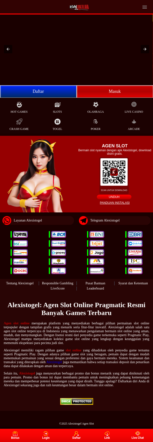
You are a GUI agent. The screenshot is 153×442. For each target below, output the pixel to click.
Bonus (15, 435)
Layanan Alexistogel (22, 220)
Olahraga (95, 106)
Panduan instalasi (115, 203)
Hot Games (19, 106)
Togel (57, 123)
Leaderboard (95, 288)
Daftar (38, 91)
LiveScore (58, 288)
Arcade (134, 123)
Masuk (115, 91)
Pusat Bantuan (95, 283)
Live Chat (137, 435)
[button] (8, 49)
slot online (73, 350)
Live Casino (134, 106)
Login (46, 435)
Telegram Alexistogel (99, 220)
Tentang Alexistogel (20, 283)
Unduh (114, 197)
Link (107, 435)
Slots (57, 106)
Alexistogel (54, 362)
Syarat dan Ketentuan (133, 283)
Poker (95, 123)
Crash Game (19, 123)
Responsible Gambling (57, 283)
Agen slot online (16, 323)
